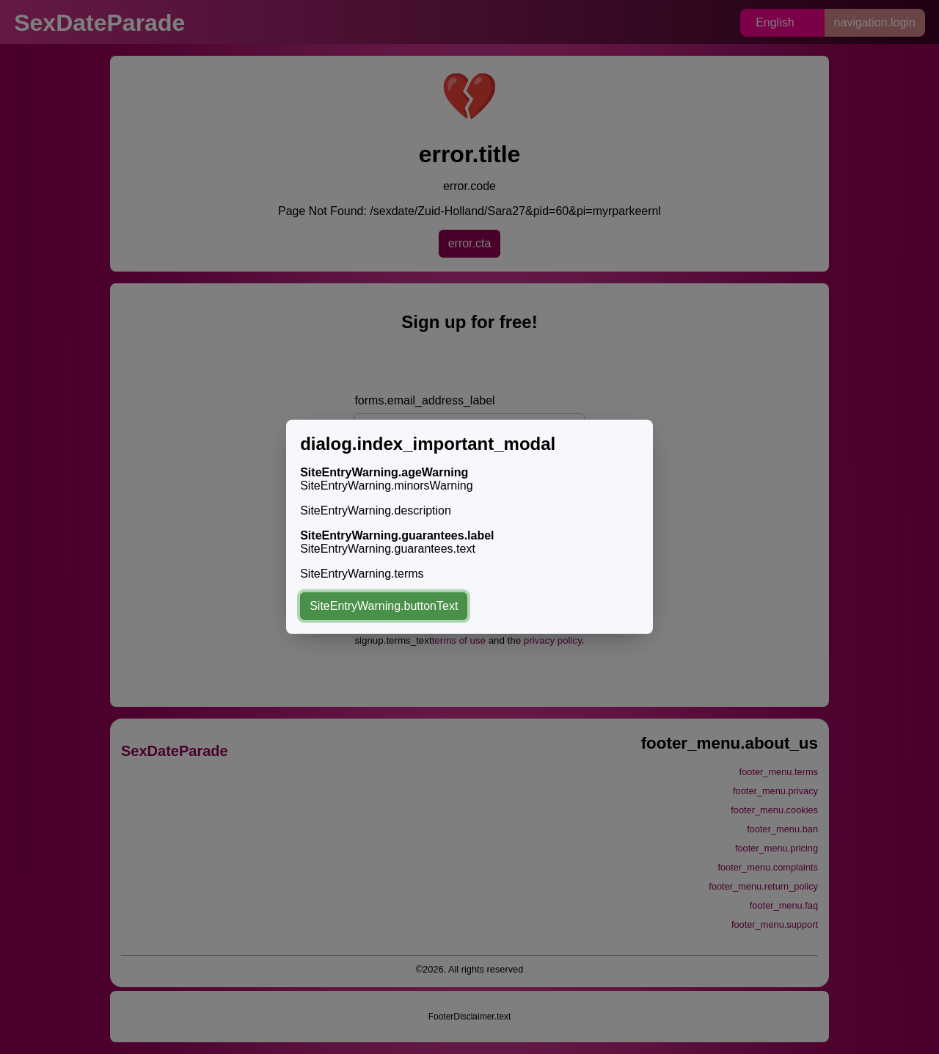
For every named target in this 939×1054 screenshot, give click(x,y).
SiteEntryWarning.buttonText (384, 606)
